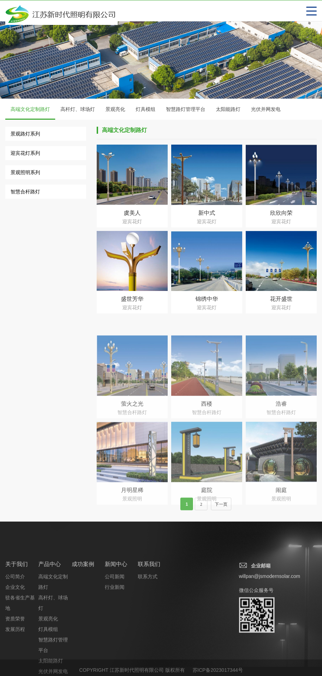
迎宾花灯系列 (25, 153)
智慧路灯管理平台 (185, 109)
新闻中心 (116, 609)
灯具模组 (145, 109)
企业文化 (15, 632)
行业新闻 (114, 632)
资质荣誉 (15, 664)
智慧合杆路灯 (25, 192)
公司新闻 (114, 622)
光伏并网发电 (266, 109)
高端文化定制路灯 (30, 113)
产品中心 (49, 609)
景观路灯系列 (25, 134)
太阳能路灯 (228, 109)
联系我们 (149, 609)
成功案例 (83, 609)
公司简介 (15, 622)
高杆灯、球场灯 (77, 109)
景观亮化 (115, 109)
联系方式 (147, 622)
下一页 (221, 508)
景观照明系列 (25, 172)
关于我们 (16, 609)
